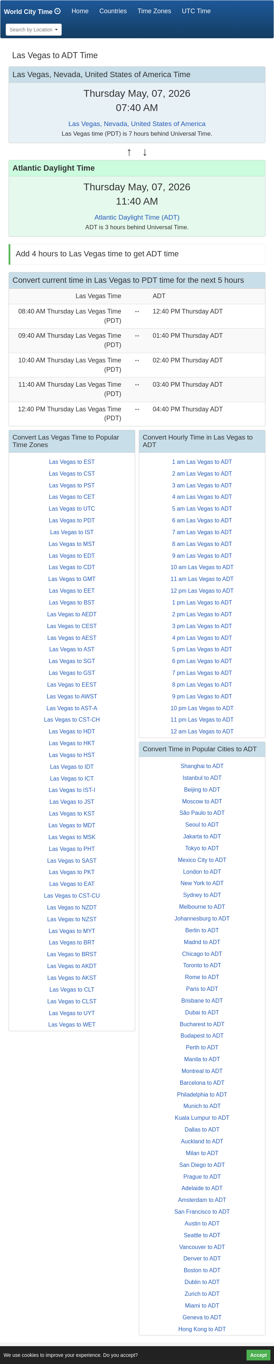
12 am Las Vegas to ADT (202, 731)
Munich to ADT (202, 1106)
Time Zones (154, 11)
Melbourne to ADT (202, 907)
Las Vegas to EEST (72, 685)
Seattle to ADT (202, 1235)
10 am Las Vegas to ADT (202, 567)
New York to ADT (202, 883)
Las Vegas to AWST (72, 696)
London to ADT (202, 872)
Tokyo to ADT (202, 848)
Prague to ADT (202, 1177)
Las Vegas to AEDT (72, 614)
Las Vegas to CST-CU (72, 896)
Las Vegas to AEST (72, 638)
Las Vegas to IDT (72, 767)
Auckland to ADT (202, 1141)
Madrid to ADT (202, 942)
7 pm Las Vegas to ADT (202, 673)
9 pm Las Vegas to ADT (202, 696)
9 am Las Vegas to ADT (202, 556)
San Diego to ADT (202, 1165)
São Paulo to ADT (202, 813)
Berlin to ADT (202, 930)
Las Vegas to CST (72, 474)
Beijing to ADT (202, 790)
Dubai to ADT (202, 1012)
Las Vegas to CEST (72, 626)
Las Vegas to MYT (72, 931)
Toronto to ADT (202, 965)
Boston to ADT (202, 1270)
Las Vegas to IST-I (72, 790)
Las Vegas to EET (72, 591)
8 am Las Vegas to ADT (202, 544)
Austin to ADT (202, 1223)
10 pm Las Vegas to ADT (202, 708)
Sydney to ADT (202, 895)
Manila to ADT (202, 1059)
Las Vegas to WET (72, 1025)
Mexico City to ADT (202, 860)
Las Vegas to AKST (72, 978)
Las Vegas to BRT (72, 942)
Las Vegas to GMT (72, 579)
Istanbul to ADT (202, 778)
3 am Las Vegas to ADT (202, 485)
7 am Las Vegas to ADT (202, 532)
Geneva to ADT (202, 1317)
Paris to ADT (202, 989)
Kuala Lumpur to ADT (202, 1118)
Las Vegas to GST (72, 673)
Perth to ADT (202, 1047)
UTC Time (196, 11)
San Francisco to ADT (202, 1212)
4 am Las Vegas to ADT (202, 497)
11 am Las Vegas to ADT (202, 579)
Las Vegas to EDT (72, 556)
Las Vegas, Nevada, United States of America (137, 123)
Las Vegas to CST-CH (72, 720)
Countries (113, 11)
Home (82, 11)
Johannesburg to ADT (202, 919)
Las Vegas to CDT (72, 567)
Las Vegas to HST (72, 755)
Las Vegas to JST (72, 802)
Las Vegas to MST (72, 544)
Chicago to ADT (202, 954)
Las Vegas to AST (72, 649)
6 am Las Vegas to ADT (202, 520)
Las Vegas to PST (72, 485)
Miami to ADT (202, 1306)
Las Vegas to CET (72, 497)
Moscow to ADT (202, 801)
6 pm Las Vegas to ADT (202, 661)
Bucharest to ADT (202, 1024)
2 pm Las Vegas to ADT (202, 614)
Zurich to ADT (202, 1294)
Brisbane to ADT (202, 1001)
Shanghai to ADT (202, 766)
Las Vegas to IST (72, 532)
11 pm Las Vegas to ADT (202, 720)
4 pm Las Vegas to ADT (202, 638)
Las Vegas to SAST (72, 861)
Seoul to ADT (202, 825)
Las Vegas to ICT (72, 779)
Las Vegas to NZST (72, 919)
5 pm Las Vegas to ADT (202, 649)
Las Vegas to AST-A (71, 708)
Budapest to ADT (202, 1036)
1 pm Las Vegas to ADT (202, 603)
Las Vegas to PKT (72, 872)
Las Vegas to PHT (72, 849)
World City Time (34, 11)
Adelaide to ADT (202, 1188)
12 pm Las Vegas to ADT (202, 591)
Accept (258, 1355)
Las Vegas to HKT (72, 743)
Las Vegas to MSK (72, 837)
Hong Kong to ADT (202, 1329)
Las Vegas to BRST (72, 954)
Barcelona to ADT (202, 1083)
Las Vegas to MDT (72, 825)
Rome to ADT (202, 977)
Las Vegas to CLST (72, 1001)
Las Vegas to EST (72, 462)
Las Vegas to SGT (72, 661)
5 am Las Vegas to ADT (202, 509)
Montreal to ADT (202, 1071)
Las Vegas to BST (72, 603)
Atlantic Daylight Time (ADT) (137, 217)
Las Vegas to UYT (72, 1013)
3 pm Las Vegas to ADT (202, 626)
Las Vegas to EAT (72, 884)
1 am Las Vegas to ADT (202, 462)
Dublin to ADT (202, 1282)
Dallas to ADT (202, 1130)
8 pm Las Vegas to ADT (202, 685)
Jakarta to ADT (202, 836)
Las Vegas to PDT (72, 520)
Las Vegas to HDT (72, 731)
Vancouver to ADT (202, 1247)
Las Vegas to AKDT (72, 966)
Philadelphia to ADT (202, 1095)
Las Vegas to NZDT (72, 907)
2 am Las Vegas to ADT (202, 474)
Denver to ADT (202, 1258)
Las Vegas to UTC (72, 509)
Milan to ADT (202, 1153)
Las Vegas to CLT (72, 990)
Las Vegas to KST (72, 814)
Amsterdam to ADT (202, 1200)
